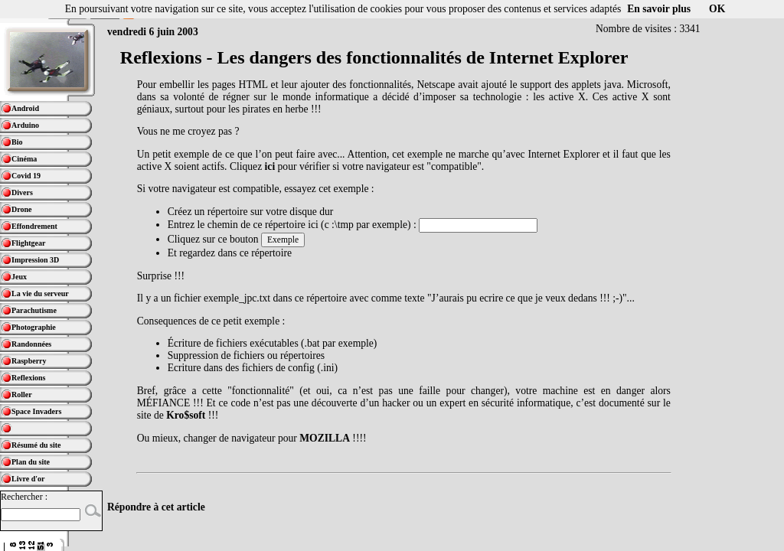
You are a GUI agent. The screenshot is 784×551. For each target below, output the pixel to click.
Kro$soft (185, 415)
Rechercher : (24, 496)
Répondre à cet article (156, 507)
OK (717, 9)
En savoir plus (659, 9)
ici (270, 166)
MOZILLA (324, 438)
